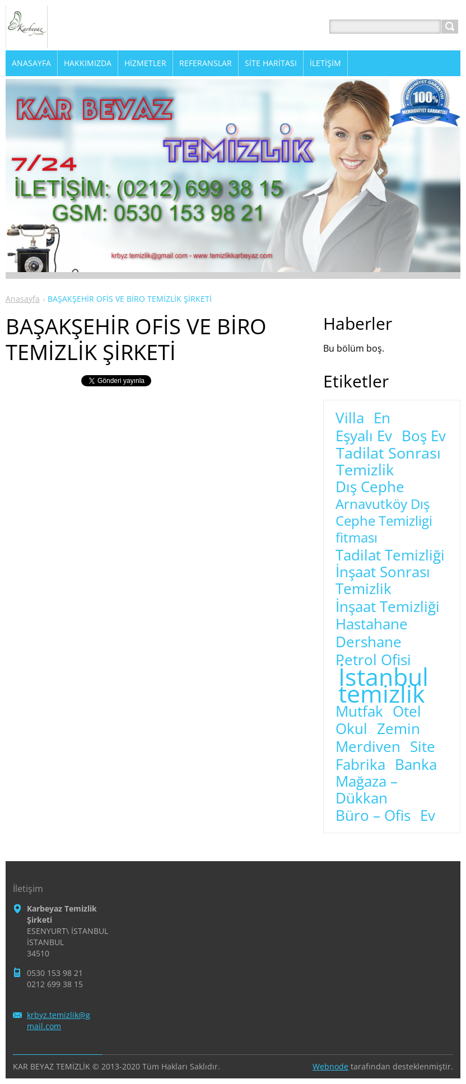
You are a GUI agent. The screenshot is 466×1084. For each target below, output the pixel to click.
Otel (407, 711)
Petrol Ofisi (373, 660)
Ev (427, 815)
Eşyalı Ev (363, 436)
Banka (416, 764)
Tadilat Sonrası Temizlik (388, 461)
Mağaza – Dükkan (366, 790)
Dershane (368, 642)
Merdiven (367, 747)
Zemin (398, 729)
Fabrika (360, 764)
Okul (351, 729)
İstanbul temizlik (383, 685)
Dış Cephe (369, 487)
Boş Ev (424, 436)
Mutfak (359, 711)
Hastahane (371, 624)
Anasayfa (23, 298)
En (382, 418)
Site (422, 747)
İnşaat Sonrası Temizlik (382, 580)
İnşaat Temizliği (387, 607)
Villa (349, 418)
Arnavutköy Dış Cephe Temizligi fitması (383, 521)
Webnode (330, 1066)
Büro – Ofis (373, 815)
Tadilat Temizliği (390, 555)
